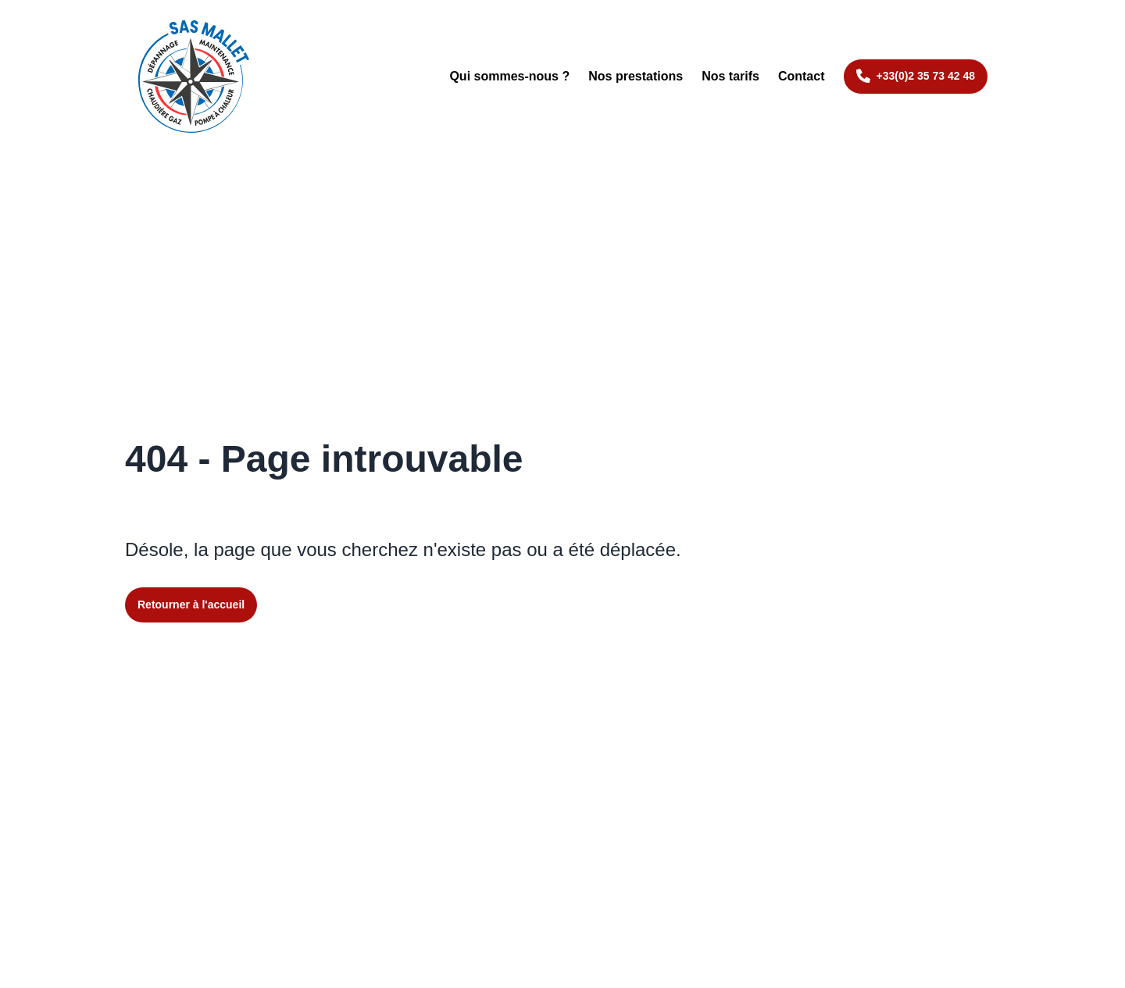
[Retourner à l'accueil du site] (193, 76)
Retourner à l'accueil (191, 604)
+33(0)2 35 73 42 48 (926, 76)
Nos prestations (635, 76)
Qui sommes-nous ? (509, 76)
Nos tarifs (730, 76)
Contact (801, 76)
